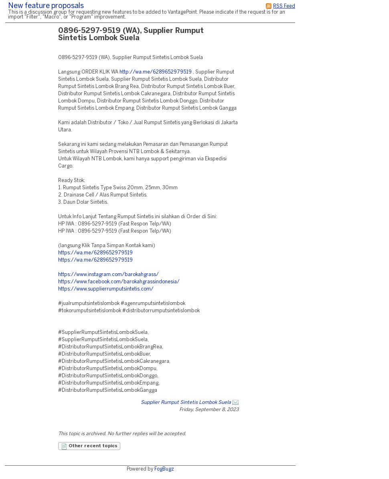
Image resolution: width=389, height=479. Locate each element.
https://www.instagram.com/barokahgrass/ (108, 274)
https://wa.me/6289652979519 (95, 253)
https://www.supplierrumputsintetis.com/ (106, 289)
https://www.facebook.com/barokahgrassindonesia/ (119, 282)
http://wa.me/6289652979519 (156, 72)
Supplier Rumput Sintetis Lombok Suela (186, 402)
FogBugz (164, 469)
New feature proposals (46, 6)
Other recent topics (89, 446)
